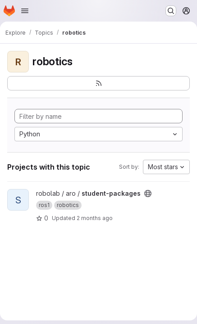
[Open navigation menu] (25, 11)
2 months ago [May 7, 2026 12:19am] (95, 218)
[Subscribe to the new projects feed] (98, 83)
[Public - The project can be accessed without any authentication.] (147, 193)
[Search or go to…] (170, 10)
